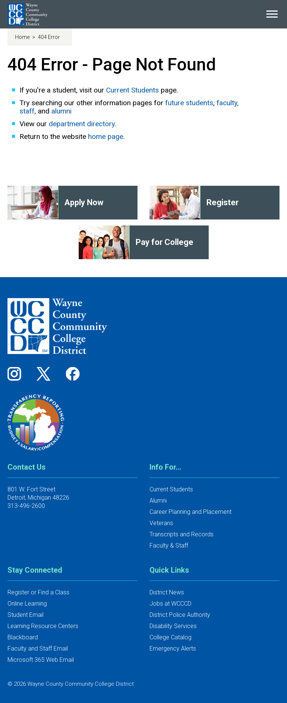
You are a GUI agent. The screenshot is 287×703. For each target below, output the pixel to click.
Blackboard (22, 637)
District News (166, 592)
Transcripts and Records (181, 534)
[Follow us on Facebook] (73, 373)
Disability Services (173, 626)
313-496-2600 (26, 505)
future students (189, 103)
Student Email (25, 614)
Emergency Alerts (172, 648)
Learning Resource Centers (42, 626)
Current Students (132, 90)
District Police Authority (179, 614)
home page (105, 136)
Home (23, 37)
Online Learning (27, 603)
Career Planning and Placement (190, 511)
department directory (82, 123)
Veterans (161, 523)
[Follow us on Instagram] (16, 373)
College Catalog (170, 637)
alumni (61, 111)
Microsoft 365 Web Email (40, 659)
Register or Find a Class (38, 592)
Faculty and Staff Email (37, 648)
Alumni (158, 500)
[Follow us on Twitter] (46, 373)
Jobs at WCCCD (170, 603)
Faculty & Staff (168, 545)
